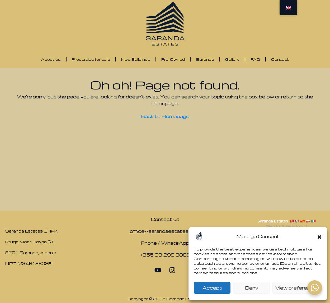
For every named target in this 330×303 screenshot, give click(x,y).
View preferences (297, 288)
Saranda (205, 59)
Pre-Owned (173, 59)
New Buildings (135, 59)
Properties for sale (91, 59)
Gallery (232, 59)
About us (51, 59)
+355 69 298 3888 (165, 255)
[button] (319, 236)
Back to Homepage (165, 116)
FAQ (255, 59)
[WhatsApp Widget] (314, 287)
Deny (251, 288)
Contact (280, 59)
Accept (212, 288)
